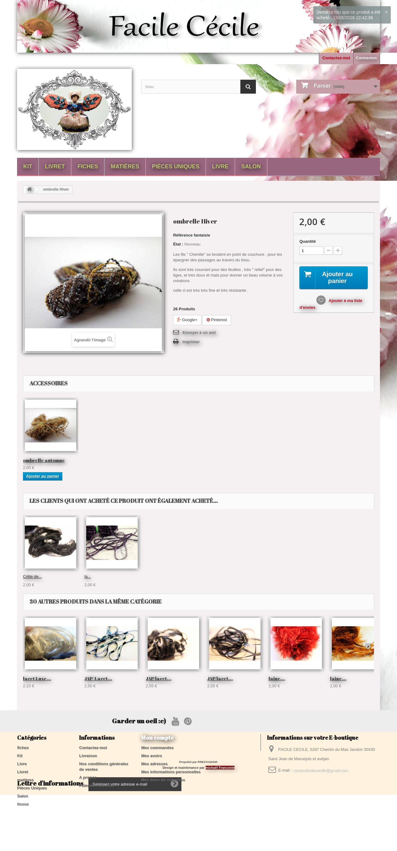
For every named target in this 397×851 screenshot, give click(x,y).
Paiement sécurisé (96, 785)
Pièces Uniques (175, 166)
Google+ (187, 319)
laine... (277, 678)
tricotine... (154, 576)
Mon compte (157, 737)
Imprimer (191, 341)
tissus (23, 804)
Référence (183, 235)
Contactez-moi (336, 57)
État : (178, 244)
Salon (251, 166)
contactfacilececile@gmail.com (320, 770)
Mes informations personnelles (170, 771)
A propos (88, 777)
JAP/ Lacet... (98, 678)
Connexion (366, 57)
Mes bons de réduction (163, 780)
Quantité (307, 241)
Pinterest (217, 319)
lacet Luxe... (37, 678)
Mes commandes (157, 747)
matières (125, 166)
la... (272, 576)
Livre (220, 166)
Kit (27, 166)
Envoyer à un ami (199, 332)
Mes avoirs (151, 755)
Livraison (88, 755)
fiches (88, 166)
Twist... (29, 576)
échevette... (94, 576)
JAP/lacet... (159, 678)
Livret (55, 166)
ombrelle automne (44, 460)
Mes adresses (154, 763)
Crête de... (216, 576)
